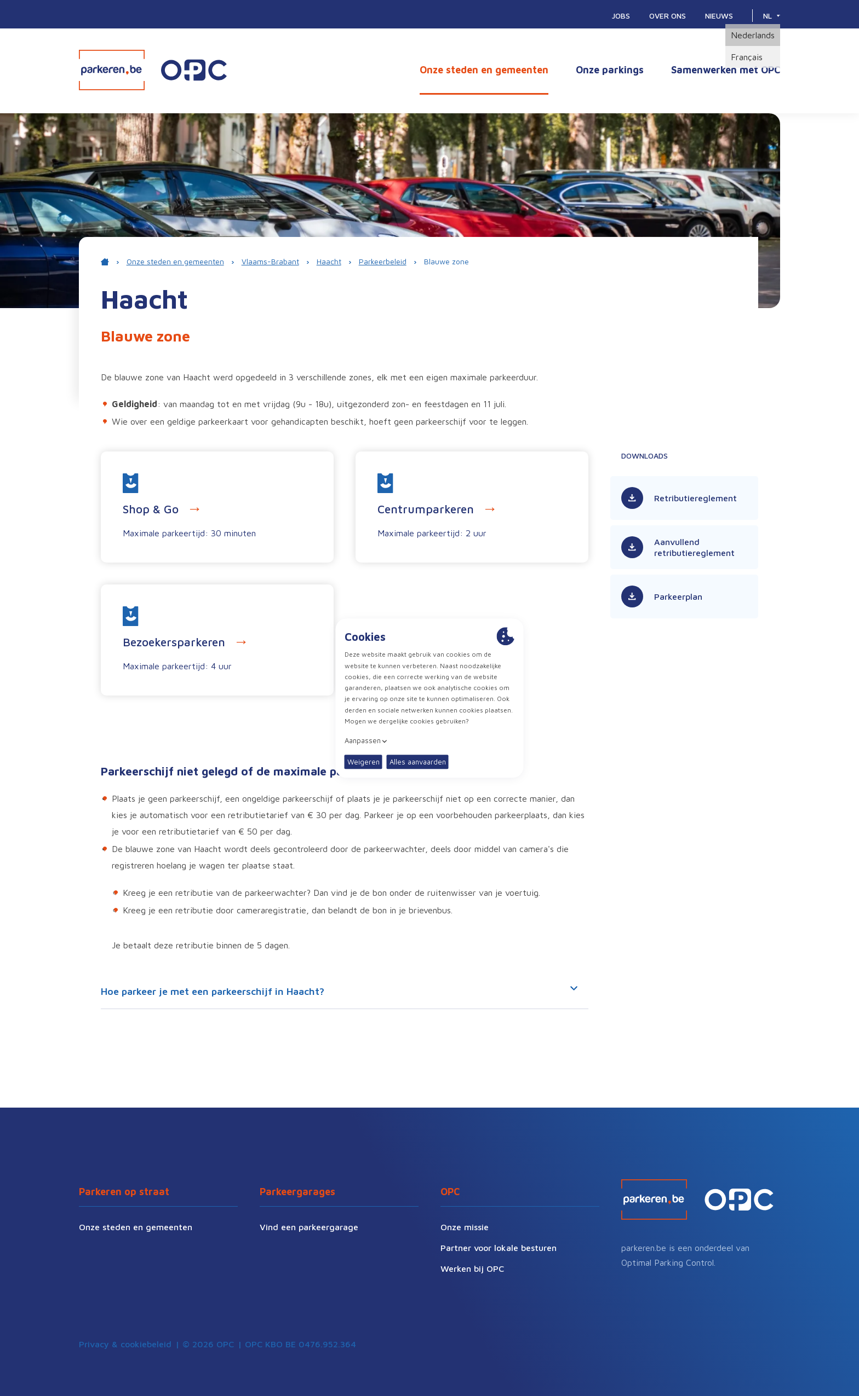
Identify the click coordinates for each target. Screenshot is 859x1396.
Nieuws (719, 15)
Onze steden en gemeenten (484, 70)
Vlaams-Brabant (270, 261)
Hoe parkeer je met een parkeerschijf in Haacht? (339, 991)
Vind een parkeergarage (309, 1227)
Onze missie (464, 1227)
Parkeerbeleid (382, 261)
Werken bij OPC (472, 1268)
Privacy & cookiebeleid (125, 1344)
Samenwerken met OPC (725, 70)
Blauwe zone (446, 261)
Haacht (329, 261)
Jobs (621, 15)
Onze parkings (610, 70)
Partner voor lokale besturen (498, 1248)
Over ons (667, 15)
